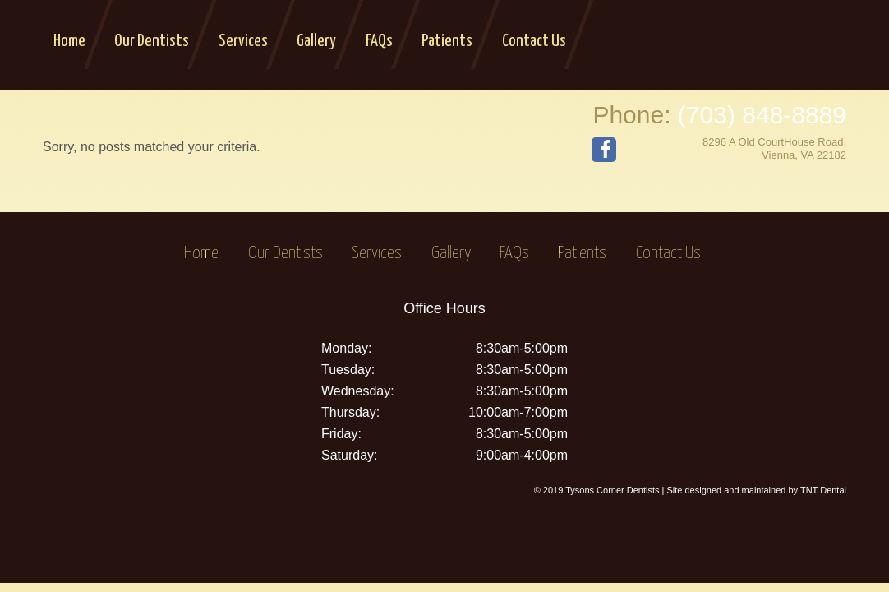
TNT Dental (823, 490)
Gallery (316, 41)
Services (243, 41)
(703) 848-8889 (762, 114)
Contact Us (534, 41)
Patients (446, 41)
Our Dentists (151, 41)
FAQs (379, 41)
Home (69, 41)
